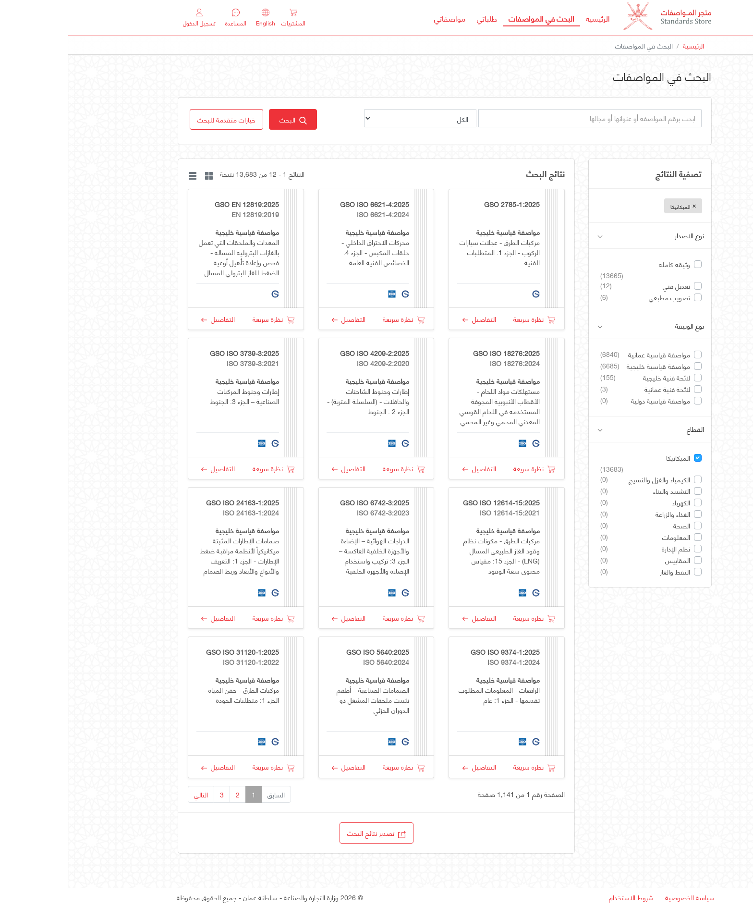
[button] (158, 119)
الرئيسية (527, 18)
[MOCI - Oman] (599, 18)
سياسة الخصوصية (621, 897)
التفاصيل (411, 319)
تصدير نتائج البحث (308, 833)
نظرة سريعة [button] (466, 319)
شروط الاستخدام (563, 897)
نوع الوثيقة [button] (583, 326)
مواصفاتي (381, 18)
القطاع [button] (583, 429)
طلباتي (419, 18)
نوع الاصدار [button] (583, 236)
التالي (133, 794)
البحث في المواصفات (470, 18)
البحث (225, 119)
